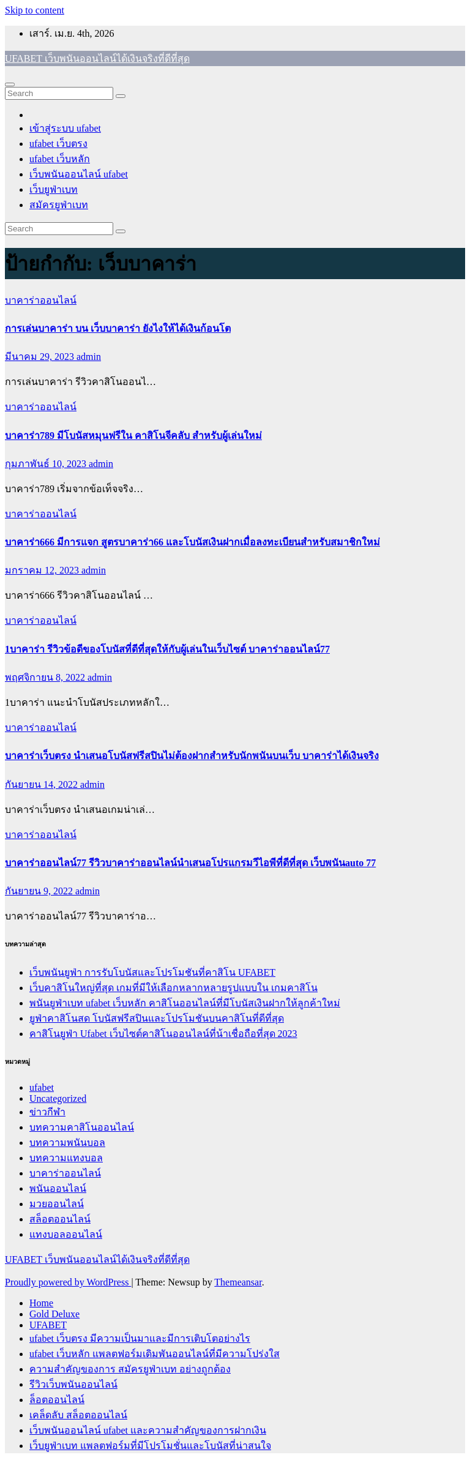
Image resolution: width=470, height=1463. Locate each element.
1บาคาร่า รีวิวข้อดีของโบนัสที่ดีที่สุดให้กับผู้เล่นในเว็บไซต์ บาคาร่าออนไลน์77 (167, 649)
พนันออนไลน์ (57, 1188)
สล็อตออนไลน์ (60, 1219)
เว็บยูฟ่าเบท (53, 189)
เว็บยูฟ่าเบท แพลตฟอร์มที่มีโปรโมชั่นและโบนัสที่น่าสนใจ (150, 1445)
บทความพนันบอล (67, 1142)
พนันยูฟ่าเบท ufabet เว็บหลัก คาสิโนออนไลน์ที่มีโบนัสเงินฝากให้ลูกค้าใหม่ (184, 1003)
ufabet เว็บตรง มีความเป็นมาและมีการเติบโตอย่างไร (139, 1338)
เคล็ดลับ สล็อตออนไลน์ (78, 1415)
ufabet (41, 1087)
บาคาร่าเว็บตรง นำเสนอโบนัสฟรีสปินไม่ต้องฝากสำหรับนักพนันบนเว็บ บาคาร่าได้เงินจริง (192, 755)
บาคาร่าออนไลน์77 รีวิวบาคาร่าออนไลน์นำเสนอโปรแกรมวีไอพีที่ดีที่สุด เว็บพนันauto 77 (190, 863)
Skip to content (34, 10)
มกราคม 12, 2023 (43, 570)
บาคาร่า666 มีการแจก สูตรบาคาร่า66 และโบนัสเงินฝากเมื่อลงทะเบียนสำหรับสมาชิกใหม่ (192, 542)
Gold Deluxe (54, 1314)
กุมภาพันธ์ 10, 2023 (47, 463)
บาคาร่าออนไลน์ (40, 300)
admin (88, 356)
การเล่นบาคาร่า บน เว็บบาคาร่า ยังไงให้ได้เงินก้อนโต (118, 328)
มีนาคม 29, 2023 (40, 356)
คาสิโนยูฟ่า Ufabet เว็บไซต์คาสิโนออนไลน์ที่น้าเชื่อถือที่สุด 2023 (163, 1033)
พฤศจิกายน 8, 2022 (46, 677)
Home (41, 1303)
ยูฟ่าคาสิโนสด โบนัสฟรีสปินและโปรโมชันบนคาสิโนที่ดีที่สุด (156, 1018)
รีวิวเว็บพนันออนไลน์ (73, 1384)
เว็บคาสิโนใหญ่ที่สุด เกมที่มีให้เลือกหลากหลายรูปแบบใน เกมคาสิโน (173, 987)
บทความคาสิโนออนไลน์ (81, 1127)
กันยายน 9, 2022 (40, 891)
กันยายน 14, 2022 (42, 784)
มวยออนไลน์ (56, 1204)
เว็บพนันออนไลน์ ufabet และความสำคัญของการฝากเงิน (147, 1430)
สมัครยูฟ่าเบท (58, 205)
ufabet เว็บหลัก (59, 159)
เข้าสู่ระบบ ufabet (65, 128)
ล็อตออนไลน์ (56, 1399)
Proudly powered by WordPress (68, 1282)
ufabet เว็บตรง (58, 143)
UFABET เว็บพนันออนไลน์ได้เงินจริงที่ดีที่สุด (97, 58)
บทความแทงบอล (66, 1158)
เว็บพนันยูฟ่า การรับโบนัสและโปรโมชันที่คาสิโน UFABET (152, 972)
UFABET (48, 1325)
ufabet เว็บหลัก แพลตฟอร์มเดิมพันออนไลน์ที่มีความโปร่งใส (154, 1354)
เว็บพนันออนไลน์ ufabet (78, 174)
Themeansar (237, 1282)
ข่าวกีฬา (47, 1112)
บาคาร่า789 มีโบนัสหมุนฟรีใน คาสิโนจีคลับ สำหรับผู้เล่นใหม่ (133, 435)
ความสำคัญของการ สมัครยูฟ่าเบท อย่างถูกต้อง (130, 1369)
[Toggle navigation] (10, 84)
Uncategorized (57, 1098)
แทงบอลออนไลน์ (65, 1234)
